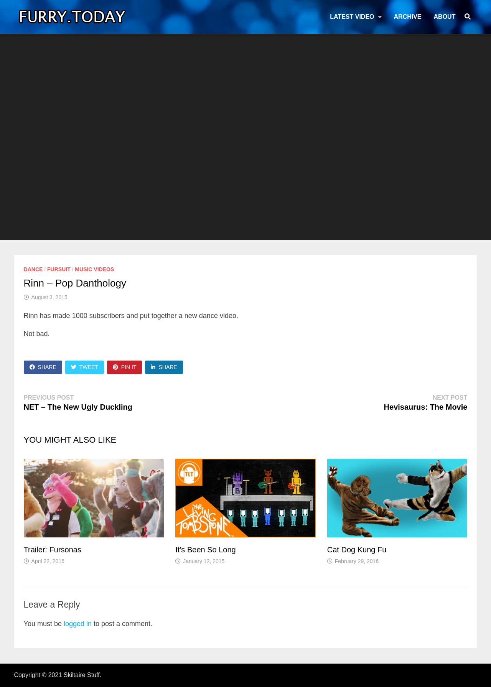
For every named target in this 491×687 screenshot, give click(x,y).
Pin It (125, 367)
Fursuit (59, 269)
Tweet (84, 367)
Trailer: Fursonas (52, 549)
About (445, 16)
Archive (408, 16)
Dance (33, 269)
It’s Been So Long (205, 549)
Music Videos (94, 269)
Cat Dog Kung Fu (357, 549)
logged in (78, 624)
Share (43, 367)
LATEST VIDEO (352, 16)
